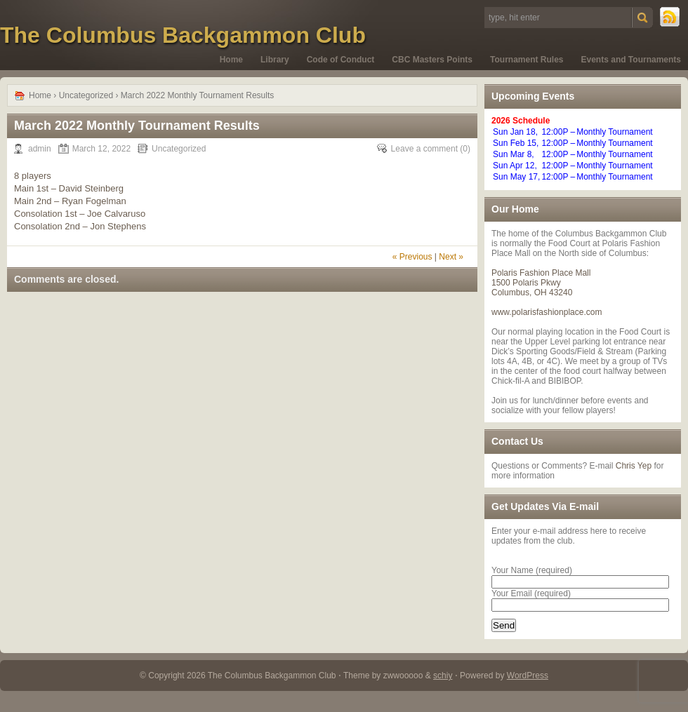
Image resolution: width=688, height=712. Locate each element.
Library (274, 60)
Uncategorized (86, 95)
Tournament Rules (526, 60)
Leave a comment (424, 149)
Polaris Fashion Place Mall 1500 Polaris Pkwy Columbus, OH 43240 (540, 282)
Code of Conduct (341, 60)
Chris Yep (633, 466)
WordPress (527, 675)
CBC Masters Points (432, 60)
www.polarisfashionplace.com (546, 312)
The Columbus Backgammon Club (183, 35)
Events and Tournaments (631, 60)
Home (231, 60)
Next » (451, 257)
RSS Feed (670, 17)
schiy (442, 675)
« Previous (412, 257)
